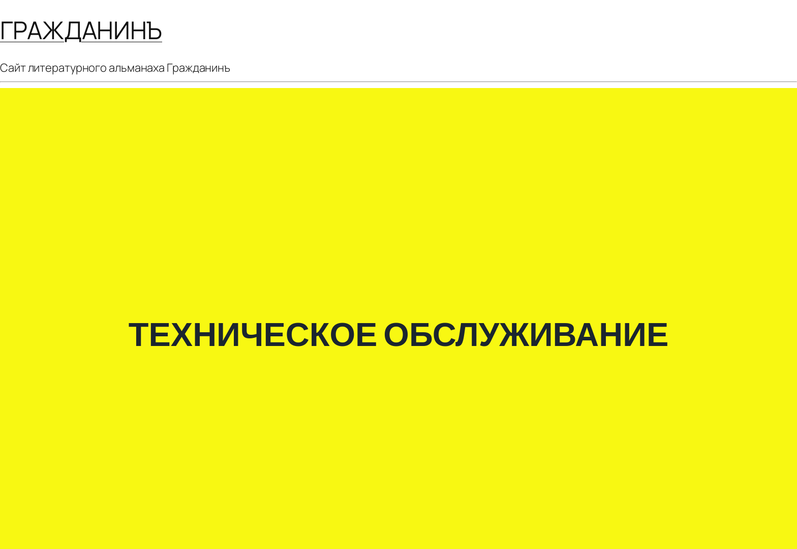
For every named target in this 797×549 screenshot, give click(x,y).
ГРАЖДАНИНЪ (81, 29)
